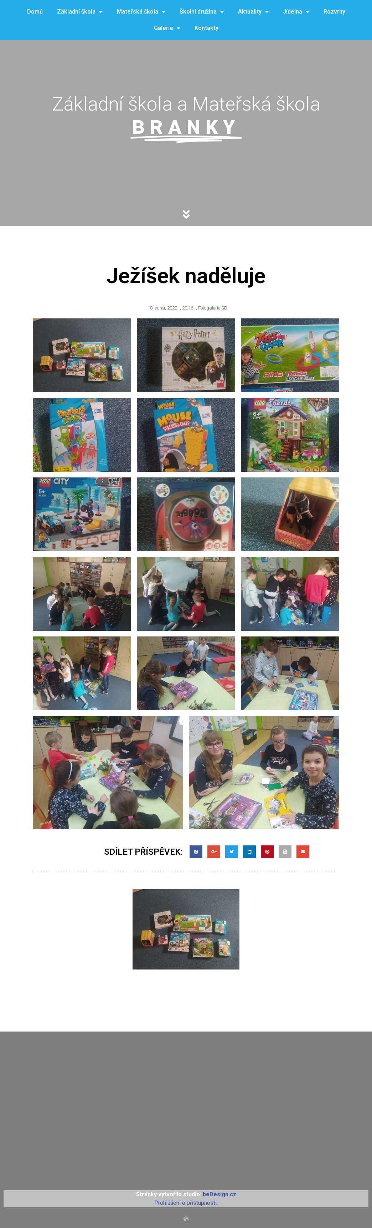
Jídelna (296, 12)
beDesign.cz (219, 1194)
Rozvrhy (334, 11)
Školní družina (202, 12)
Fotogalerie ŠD (212, 308)
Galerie (167, 28)
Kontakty (206, 28)
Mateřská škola (141, 12)
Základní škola (80, 12)
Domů (35, 11)
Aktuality (253, 12)
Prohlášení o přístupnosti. (186, 1202)
